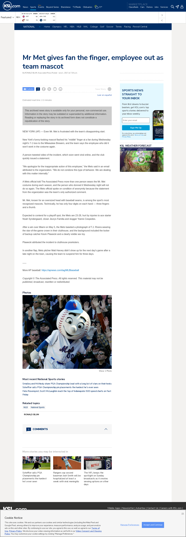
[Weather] (99, 8)
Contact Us (152, 508)
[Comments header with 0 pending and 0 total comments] (67, 429)
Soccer (109, 26)
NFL (66, 26)
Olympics (56, 26)
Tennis (119, 26)
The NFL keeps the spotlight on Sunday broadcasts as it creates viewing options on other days (96, 478)
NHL (86, 26)
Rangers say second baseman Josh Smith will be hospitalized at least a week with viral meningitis (67, 477)
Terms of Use (139, 135)
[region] (93, 523)
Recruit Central (140, 26)
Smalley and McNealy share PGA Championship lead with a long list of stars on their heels (67, 383)
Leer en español (104, 95)
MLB (79, 26)
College (94, 26)
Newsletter (128, 508)
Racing (127, 26)
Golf (102, 26)
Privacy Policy (126, 137)
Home (47, 26)
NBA (72, 26)
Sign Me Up (136, 127)
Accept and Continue (152, 524)
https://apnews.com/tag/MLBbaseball (60, 270)
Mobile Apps (114, 508)
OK (182, 514)
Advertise (140, 508)
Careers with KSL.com (170, 508)
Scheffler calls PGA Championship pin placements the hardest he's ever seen (60, 387)
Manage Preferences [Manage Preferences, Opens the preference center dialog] (129, 524)
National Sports (37, 407)
